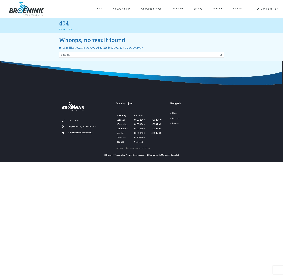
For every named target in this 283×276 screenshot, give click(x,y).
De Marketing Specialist (168, 155)
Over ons (218, 8)
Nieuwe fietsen (121, 9)
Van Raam (178, 8)
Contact (237, 8)
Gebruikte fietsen (151, 9)
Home (100, 8)
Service (198, 9)
